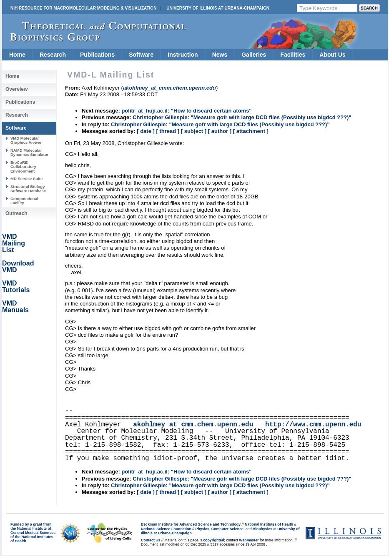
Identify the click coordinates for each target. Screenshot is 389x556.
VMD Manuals (15, 306)
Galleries (253, 54)
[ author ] (219, 131)
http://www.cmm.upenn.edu (313, 424)
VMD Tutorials (16, 286)
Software (141, 54)
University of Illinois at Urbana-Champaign (217, 8)
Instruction (183, 54)
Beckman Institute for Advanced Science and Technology (191, 524)
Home (17, 54)
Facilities (292, 54)
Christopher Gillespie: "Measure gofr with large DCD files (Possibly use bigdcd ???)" (242, 117)
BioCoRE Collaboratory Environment (23, 166)
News (220, 54)
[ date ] (146, 131)
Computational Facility (24, 200)
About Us (332, 54)
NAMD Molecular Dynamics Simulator (29, 152)
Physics (202, 529)
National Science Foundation (166, 529)
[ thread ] (167, 131)
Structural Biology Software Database (28, 188)
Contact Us (150, 540)
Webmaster (248, 540)
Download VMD (18, 266)
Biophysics (262, 529)
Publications (97, 54)
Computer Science (227, 529)
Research (53, 54)
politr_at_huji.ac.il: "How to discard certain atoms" (186, 111)
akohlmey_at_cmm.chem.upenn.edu (193, 424)
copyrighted (213, 540)
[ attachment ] (251, 131)
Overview (16, 89)
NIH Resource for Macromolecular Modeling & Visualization (83, 8)
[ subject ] (193, 131)
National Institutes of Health (269, 524)
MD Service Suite (26, 178)
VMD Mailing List (13, 243)
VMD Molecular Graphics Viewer (25, 140)
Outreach (16, 213)
